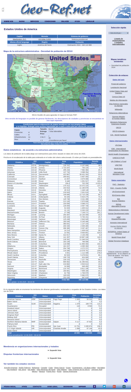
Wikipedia (118, 109)
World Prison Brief (119, 237)
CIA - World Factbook (118, 135)
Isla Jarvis (22, 370)
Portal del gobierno (118, 84)
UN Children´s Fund (118, 161)
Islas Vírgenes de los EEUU (79, 370)
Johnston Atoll (96, 370)
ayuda (77, 21)
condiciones (50, 21)
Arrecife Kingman (10, 368)
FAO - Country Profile (118, 188)
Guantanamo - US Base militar (84, 368)
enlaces (65, 21)
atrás (24, 386)
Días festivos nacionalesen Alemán (118, 105)
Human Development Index (118, 214)
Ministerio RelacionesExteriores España (118, 123)
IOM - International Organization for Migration (119, 150)
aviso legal (52, 386)
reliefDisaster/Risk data (118, 218)
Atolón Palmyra (25, 368)
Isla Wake (31, 370)
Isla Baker (101, 368)
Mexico (34, 371)
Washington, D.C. (19, 39)
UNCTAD (118, 165)
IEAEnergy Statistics (118, 200)
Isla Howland (12, 370)
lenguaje (90, 21)
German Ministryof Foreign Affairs (118, 117)
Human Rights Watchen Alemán (118, 227)
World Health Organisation (118, 154)
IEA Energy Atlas (118, 195)
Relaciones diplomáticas (118, 113)
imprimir (82, 386)
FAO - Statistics (118, 184)
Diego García (59, 368)
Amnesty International (118, 223)
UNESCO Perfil (118, 158)
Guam (68, 368)
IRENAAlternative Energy (118, 205)
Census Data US (118, 97)
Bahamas (35, 368)
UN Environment (118, 192)
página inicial (10, 386)
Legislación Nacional (118, 87)
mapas (21, 21)
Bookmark (68, 386)
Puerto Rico (50, 371)
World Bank (118, 169)
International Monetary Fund (118, 173)
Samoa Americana (70, 371)
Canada (44, 368)
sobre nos (8, 21)
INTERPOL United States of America (118, 233)
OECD (118, 128)
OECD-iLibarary (118, 131)
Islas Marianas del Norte (46, 370)
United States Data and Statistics (119, 92)
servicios (34, 21)
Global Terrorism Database (118, 241)
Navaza (42, 371)
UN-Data (118, 145)
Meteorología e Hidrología (119, 210)
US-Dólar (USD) (44, 39)
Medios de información (118, 100)
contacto (37, 386)
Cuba (51, 368)
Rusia (59, 371)
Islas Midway (62, 370)
